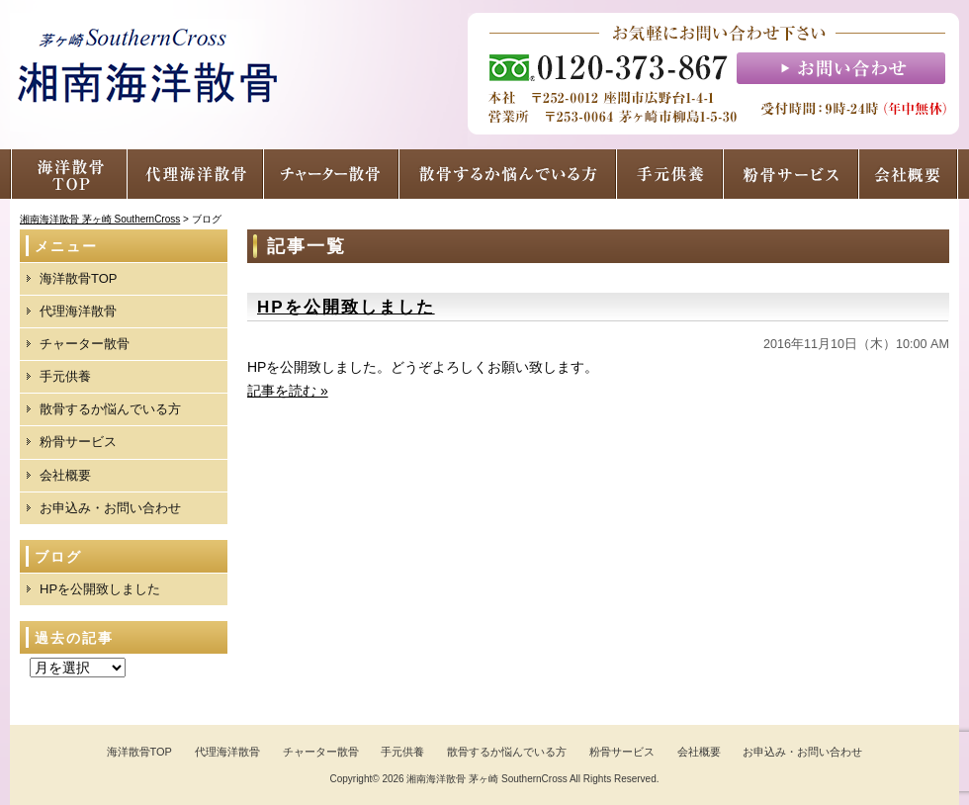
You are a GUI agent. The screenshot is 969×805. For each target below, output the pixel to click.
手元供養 (65, 376)
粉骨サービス (78, 441)
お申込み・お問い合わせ (110, 507)
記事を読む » (287, 391)
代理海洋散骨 (78, 311)
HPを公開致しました (346, 307)
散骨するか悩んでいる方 (110, 409)
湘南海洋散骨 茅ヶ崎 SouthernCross (486, 778)
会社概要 (65, 475)
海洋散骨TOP (79, 278)
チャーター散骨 (85, 343)
